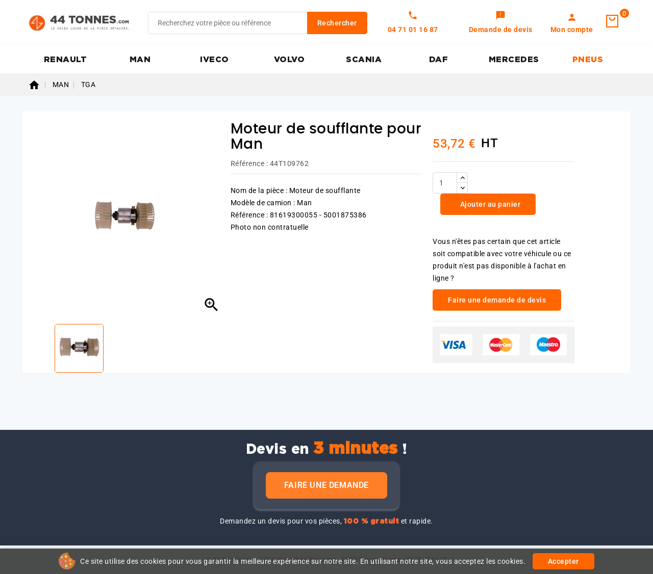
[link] (501, 23)
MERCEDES (514, 60)
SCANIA (364, 60)
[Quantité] (445, 183)
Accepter (563, 561)
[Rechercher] (257, 23)
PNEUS (588, 60)
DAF (438, 60)
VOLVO (289, 60)
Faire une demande (326, 485)
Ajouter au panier (489, 204)
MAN (140, 60)
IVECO (214, 60)
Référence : (249, 163)
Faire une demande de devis (497, 300)
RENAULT (65, 60)
